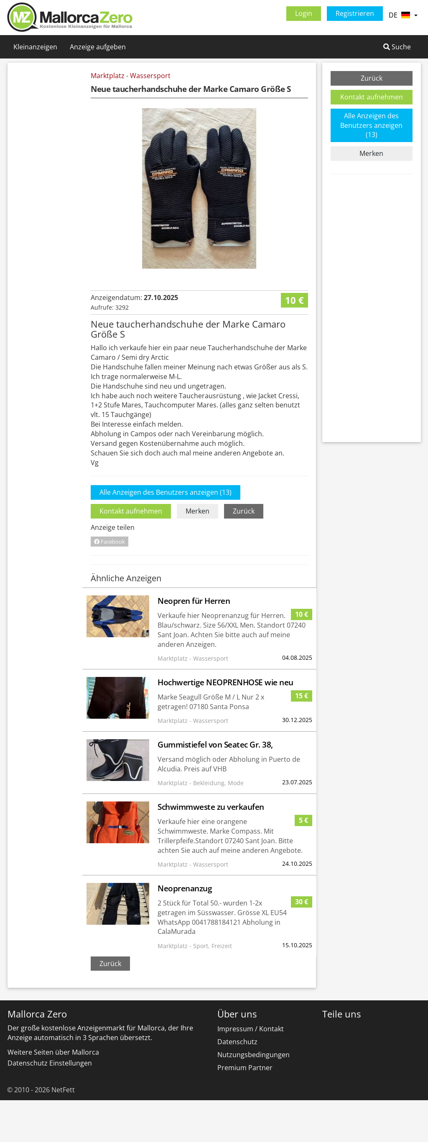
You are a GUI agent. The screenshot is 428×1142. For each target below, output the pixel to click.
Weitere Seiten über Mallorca (53, 1094)
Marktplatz (108, 75)
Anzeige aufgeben (98, 46)
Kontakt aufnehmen (130, 552)
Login (303, 13)
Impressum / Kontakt (250, 1070)
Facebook (109, 583)
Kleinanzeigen (35, 46)
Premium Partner (245, 1109)
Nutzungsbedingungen (253, 1096)
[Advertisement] (50, 196)
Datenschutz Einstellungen (50, 1104)
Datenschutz (237, 1083)
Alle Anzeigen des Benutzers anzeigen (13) (165, 534)
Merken (197, 552)
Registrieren (355, 13)
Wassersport (150, 75)
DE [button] (403, 15)
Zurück (244, 552)
